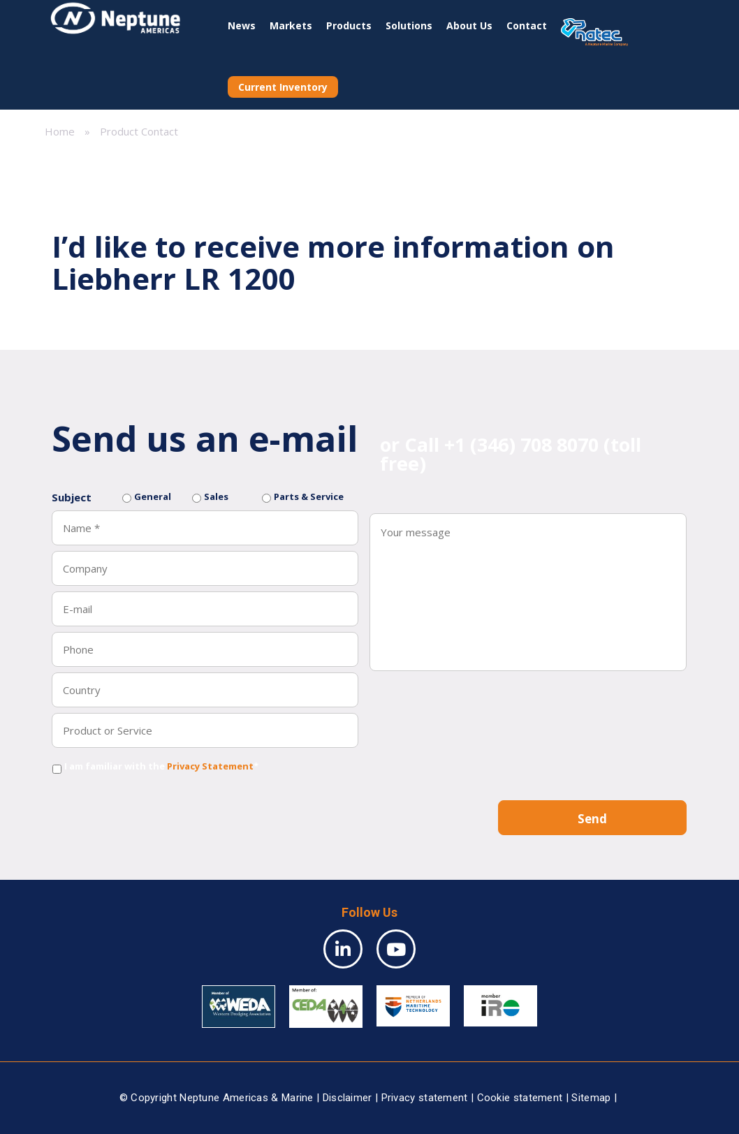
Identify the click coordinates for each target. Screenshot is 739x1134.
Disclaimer (347, 1097)
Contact (526, 25)
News (242, 25)
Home (60, 131)
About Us (469, 25)
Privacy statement (424, 1097)
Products (349, 25)
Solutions (409, 25)
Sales (216, 496)
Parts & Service (309, 496)
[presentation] (158, 806)
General (152, 496)
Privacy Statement (210, 766)
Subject (72, 497)
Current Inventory (283, 87)
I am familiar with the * (161, 766)
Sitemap (590, 1097)
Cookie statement (520, 1097)
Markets (291, 25)
